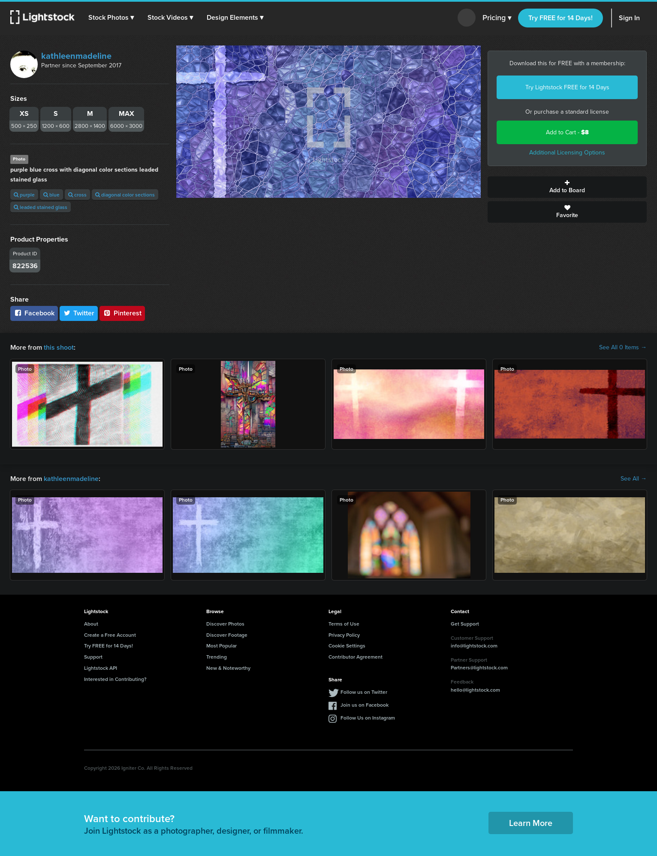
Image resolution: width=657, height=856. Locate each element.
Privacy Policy (344, 634)
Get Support (465, 623)
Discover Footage (226, 634)
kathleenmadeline (76, 55)
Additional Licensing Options (567, 152)
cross (77, 194)
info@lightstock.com (474, 645)
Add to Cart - (567, 132)
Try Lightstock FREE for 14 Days (567, 87)
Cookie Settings (346, 645)
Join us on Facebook (365, 704)
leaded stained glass (40, 207)
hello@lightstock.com (475, 689)
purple (24, 194)
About (91, 623)
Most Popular (221, 645)
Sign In (629, 18)
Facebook (34, 313)
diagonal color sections (125, 194)
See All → (634, 479)
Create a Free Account (110, 634)
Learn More (530, 823)
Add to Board (567, 187)
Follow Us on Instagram (368, 717)
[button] (111, 17)
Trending (216, 656)
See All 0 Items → (623, 347)
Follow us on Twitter (364, 692)
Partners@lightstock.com (479, 667)
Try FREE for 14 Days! (560, 18)
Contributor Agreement (355, 656)
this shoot (59, 347)
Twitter (79, 313)
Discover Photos (225, 623)
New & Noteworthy (228, 667)
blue (51, 194)
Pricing (496, 18)
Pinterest (122, 313)
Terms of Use (343, 623)
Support (93, 656)
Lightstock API (100, 667)
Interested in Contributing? (115, 679)
